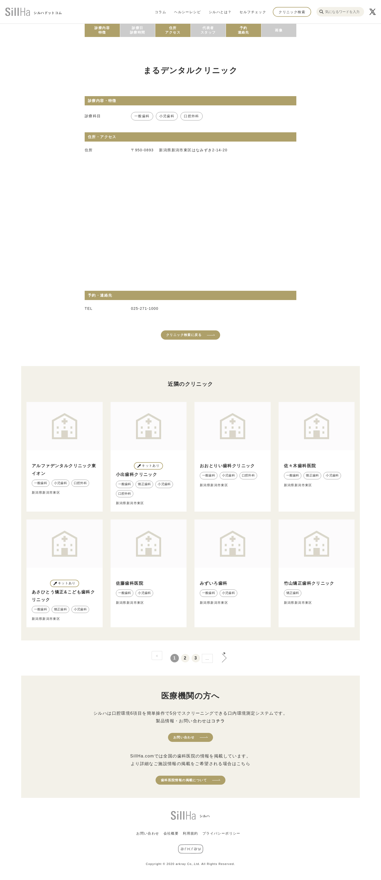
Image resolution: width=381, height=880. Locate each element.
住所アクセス (172, 30)
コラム (160, 12)
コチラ (218, 721)
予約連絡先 (243, 30)
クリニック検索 (292, 12)
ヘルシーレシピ (187, 12)
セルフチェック (252, 12)
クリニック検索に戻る (184, 335)
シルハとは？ (220, 12)
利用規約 (190, 833)
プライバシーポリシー (221, 833)
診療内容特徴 (102, 30)
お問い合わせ (183, 737)
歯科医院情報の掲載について (184, 780)
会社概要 (171, 833)
